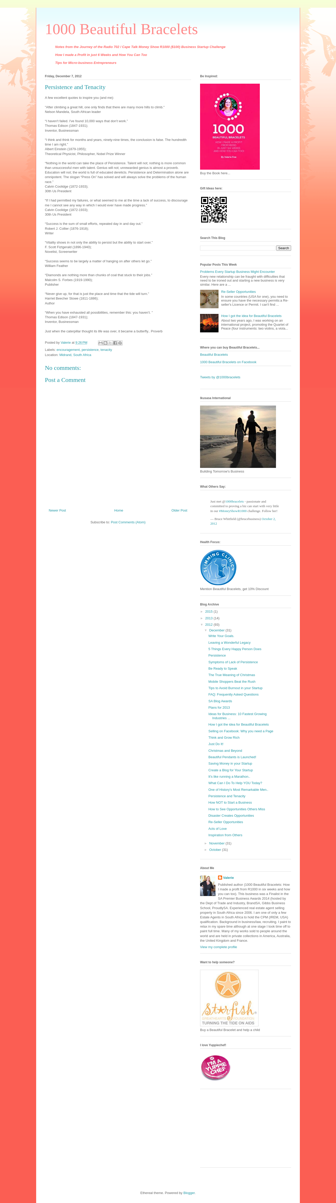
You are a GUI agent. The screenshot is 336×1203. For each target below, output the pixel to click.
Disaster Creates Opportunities (231, 815)
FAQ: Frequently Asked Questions (233, 694)
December (217, 630)
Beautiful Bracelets (214, 355)
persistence (90, 350)
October (215, 850)
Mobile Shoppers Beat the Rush (231, 682)
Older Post (179, 510)
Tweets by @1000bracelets (220, 377)
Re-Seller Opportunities (238, 292)
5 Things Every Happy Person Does (234, 649)
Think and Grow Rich (223, 737)
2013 (209, 618)
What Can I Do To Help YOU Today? (235, 783)
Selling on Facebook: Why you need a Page (240, 731)
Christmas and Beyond (225, 751)
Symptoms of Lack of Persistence (233, 662)
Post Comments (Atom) (128, 522)
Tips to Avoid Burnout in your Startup (235, 688)
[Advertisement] (232, 1130)
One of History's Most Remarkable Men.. (238, 790)
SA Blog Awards (220, 701)
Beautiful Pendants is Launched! (232, 757)
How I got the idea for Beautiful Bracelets (251, 316)
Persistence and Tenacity (226, 796)
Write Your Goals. (221, 636)
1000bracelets (234, 501)
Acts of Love (217, 829)
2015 (209, 611)
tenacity (106, 350)
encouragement (68, 350)
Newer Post (57, 510)
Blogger (189, 1193)
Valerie (228, 878)
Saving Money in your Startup (230, 763)
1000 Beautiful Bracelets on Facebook (228, 362)
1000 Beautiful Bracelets (121, 29)
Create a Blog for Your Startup (230, 770)
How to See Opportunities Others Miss (236, 809)
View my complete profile (218, 947)
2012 (209, 625)
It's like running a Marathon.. (229, 776)
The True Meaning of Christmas (231, 675)
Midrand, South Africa (75, 355)
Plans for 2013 (219, 707)
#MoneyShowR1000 (233, 511)
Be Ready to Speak (222, 668)
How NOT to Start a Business (230, 802)
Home (118, 510)
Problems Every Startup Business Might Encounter (237, 272)
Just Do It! (215, 744)
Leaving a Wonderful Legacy (229, 642)
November (217, 843)
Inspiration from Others (225, 835)
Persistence (217, 655)
